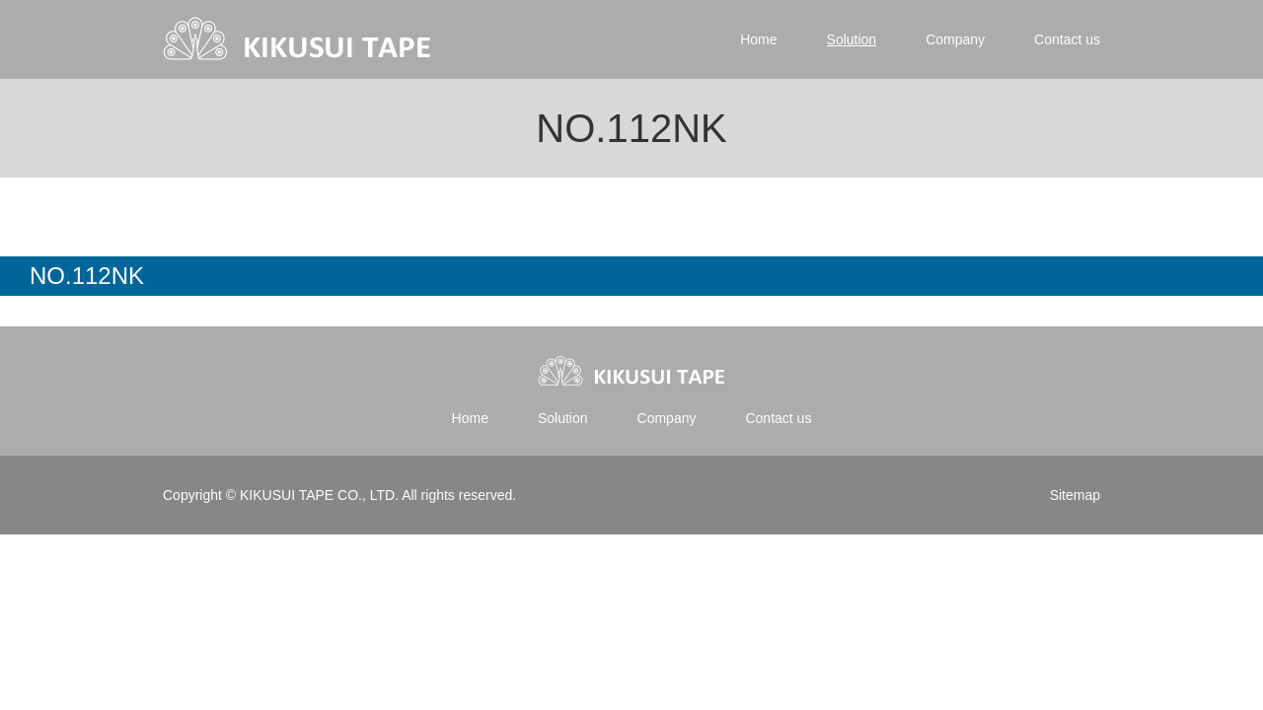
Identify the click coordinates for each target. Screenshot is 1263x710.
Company (955, 39)
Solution (852, 39)
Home (758, 39)
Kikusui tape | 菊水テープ (298, 39)
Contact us (1067, 39)
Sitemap (1075, 495)
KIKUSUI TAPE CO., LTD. (319, 495)
